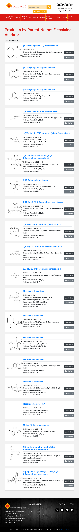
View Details (69, 52)
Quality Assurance (49, 17)
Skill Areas (32, 17)
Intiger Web (65, 529)
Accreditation (41, 17)
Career (58, 17)
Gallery (30, 518)
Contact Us (70, 17)
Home (6, 17)
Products (24, 17)
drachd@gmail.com (66, 8)
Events (64, 17)
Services (17, 17)
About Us (11, 17)
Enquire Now (39, 12)
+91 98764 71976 (67, 11)
